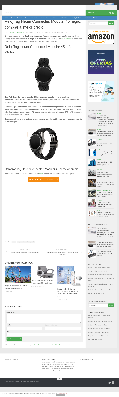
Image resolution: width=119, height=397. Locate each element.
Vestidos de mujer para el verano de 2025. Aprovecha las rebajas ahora (105, 224)
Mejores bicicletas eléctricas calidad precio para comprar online (104, 184)
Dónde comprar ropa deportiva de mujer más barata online (104, 214)
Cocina (19, 18)
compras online (21, 252)
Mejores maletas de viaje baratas (98, 342)
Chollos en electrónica (95, 349)
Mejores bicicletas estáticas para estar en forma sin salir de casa (105, 194)
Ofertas (95, 18)
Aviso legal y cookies (11, 369)
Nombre (9, 335)
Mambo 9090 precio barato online (57, 374)
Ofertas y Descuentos (16, 42)
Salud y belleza (76, 18)
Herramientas (44, 18)
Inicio (6, 18)
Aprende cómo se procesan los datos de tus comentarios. (53, 355)
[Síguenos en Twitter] (110, 23)
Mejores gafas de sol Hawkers (97, 335)
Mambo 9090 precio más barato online (100, 284)
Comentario (11, 322)
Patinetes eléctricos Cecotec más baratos (101, 300)
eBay (41, 183)
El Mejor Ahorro (19, 6)
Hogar (13, 18)
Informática (64, 18)
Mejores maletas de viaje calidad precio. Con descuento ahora (104, 174)
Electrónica (54, 18)
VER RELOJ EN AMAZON (45, 189)
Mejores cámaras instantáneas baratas (100, 331)
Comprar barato (102, 200)
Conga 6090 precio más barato (97, 281)
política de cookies (62, 393)
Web (8, 341)
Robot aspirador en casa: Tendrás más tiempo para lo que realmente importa (105, 143)
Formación (87, 18)
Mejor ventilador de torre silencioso (99, 338)
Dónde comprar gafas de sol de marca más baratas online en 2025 (105, 204)
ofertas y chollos (31, 252)
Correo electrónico (51, 335)
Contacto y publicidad (86, 369)
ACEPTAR (60, 395)
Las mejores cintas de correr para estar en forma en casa (105, 154)
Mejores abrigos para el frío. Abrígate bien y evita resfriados (104, 164)
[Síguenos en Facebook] (113, 23)
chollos (14, 252)
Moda (26, 18)
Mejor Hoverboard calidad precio (98, 346)
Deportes (34, 18)
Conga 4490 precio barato (96, 303)
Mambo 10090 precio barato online (99, 277)
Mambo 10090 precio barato (51, 372)
